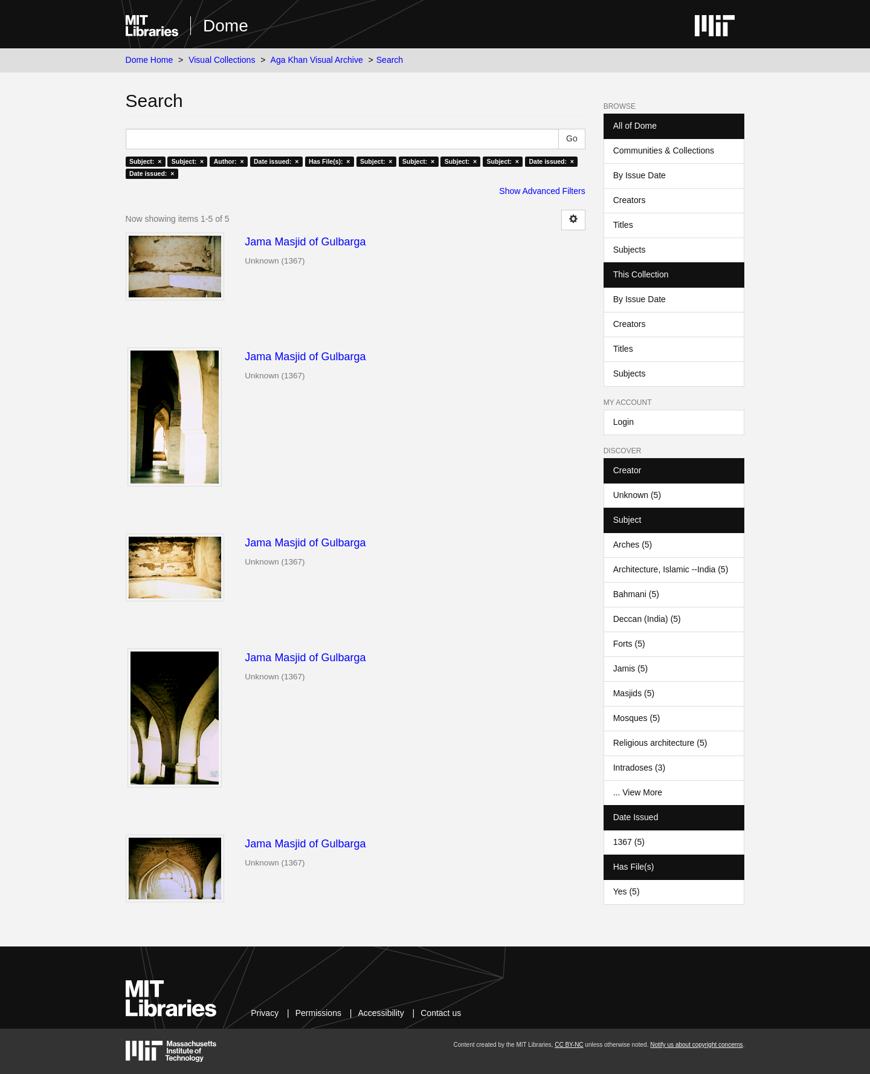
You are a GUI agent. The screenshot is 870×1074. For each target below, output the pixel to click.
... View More (637, 792)
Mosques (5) (636, 718)
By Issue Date (639, 175)
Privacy (265, 1013)
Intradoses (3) (639, 767)
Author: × (229, 161)
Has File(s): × (329, 161)
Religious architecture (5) (660, 743)
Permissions (318, 1013)
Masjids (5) (633, 693)
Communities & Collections (663, 150)
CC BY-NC (569, 1044)
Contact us (440, 1013)
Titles (623, 225)
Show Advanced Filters (542, 191)
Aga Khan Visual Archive (317, 60)
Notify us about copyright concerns (696, 1044)
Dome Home (149, 60)
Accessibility (381, 1013)
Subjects (629, 249)
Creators (629, 200)
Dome (225, 25)
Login (623, 422)
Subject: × (145, 161)
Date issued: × (276, 161)
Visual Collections (221, 60)
